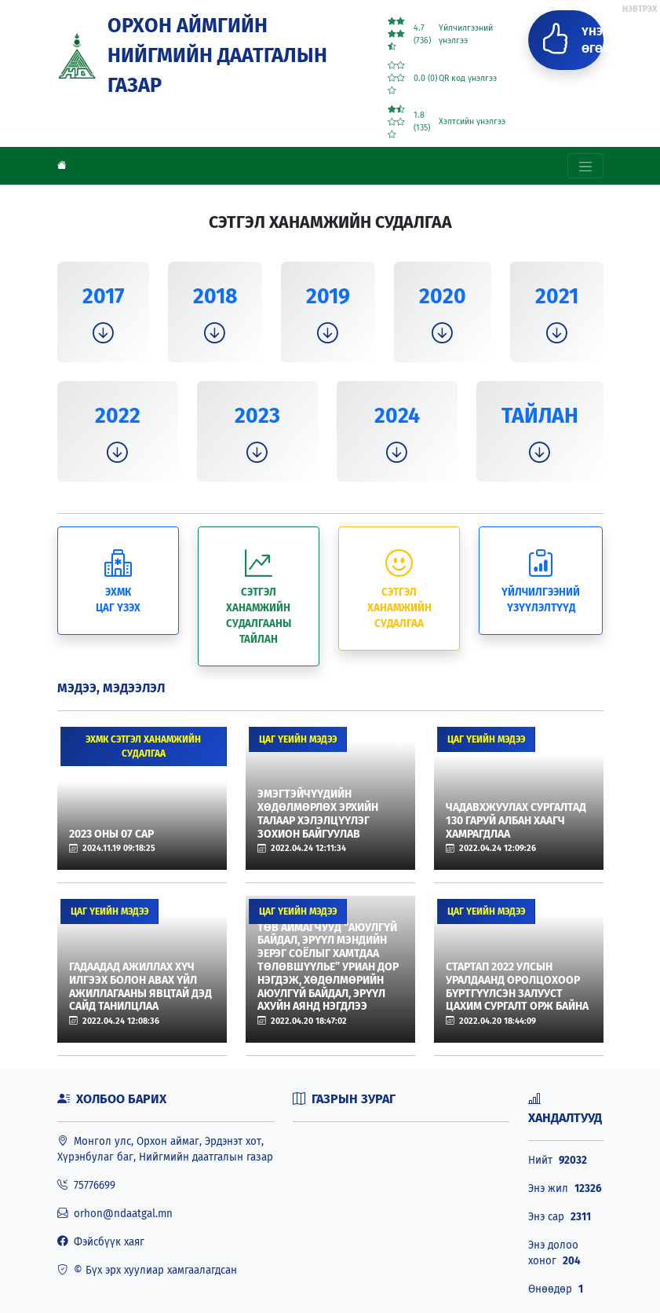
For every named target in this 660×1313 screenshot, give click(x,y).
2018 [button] (215, 296)
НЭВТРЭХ (639, 9)
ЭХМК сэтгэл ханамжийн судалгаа (143, 746)
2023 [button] (257, 415)
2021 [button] (556, 296)
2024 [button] (397, 415)
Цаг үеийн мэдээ (298, 739)
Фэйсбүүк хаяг (100, 1242)
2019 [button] (328, 296)
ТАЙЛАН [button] (539, 415)
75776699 (86, 1185)
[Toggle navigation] (585, 165)
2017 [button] (103, 296)
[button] (103, 334)
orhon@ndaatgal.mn (115, 1214)
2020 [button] (442, 296)
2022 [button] (117, 415)
